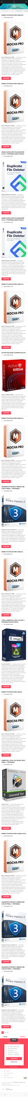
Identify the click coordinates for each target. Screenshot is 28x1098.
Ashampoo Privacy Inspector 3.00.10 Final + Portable (12, 903)
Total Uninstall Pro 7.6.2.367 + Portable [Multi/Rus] (13, 621)
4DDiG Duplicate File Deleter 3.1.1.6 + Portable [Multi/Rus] (12, 219)
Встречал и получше (13, 1052)
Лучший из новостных (13, 1046)
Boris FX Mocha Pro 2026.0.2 (12, 418)
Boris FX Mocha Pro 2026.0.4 (12, 83)
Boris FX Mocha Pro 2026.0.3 (12, 284)
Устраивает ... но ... (12, 1050)
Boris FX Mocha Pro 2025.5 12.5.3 (13, 833)
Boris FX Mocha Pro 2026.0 (11, 692)
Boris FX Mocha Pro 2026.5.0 (12, 15)
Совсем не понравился (13, 1054)
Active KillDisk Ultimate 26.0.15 (13, 352)
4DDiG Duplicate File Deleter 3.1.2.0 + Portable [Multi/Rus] (12, 153)
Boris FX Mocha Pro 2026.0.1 (12, 551)
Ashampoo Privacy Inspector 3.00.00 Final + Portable (12, 968)
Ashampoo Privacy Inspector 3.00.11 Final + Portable (12, 487)
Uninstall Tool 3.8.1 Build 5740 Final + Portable (13, 761)
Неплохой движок (12, 1048)
